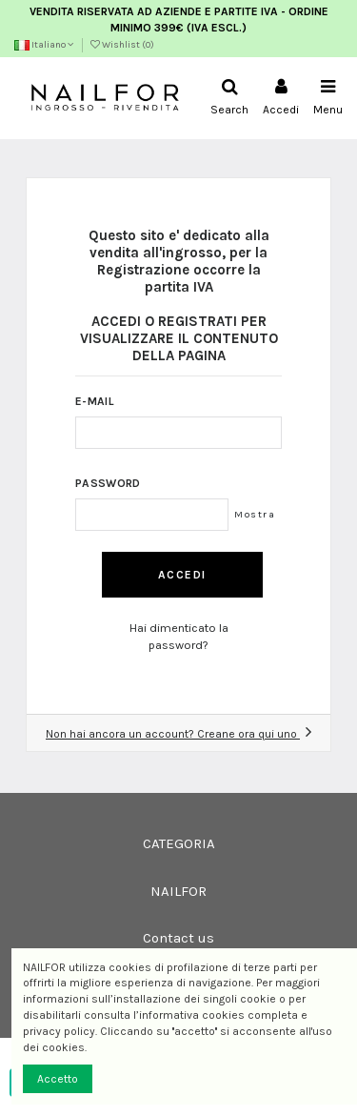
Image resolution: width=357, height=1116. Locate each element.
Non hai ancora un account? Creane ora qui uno (178, 734)
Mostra (254, 514)
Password (107, 483)
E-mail (94, 401)
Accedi (182, 574)
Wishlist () (122, 45)
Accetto (57, 1079)
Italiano (44, 45)
